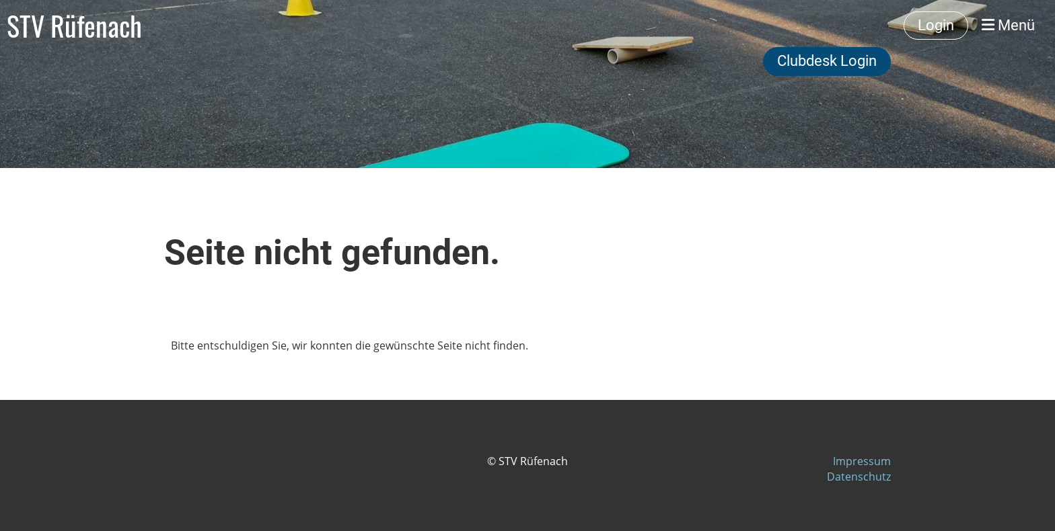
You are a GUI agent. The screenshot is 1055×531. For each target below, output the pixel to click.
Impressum (862, 461)
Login (936, 25)
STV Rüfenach (74, 25)
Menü (1008, 25)
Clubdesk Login (827, 60)
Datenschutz (859, 476)
